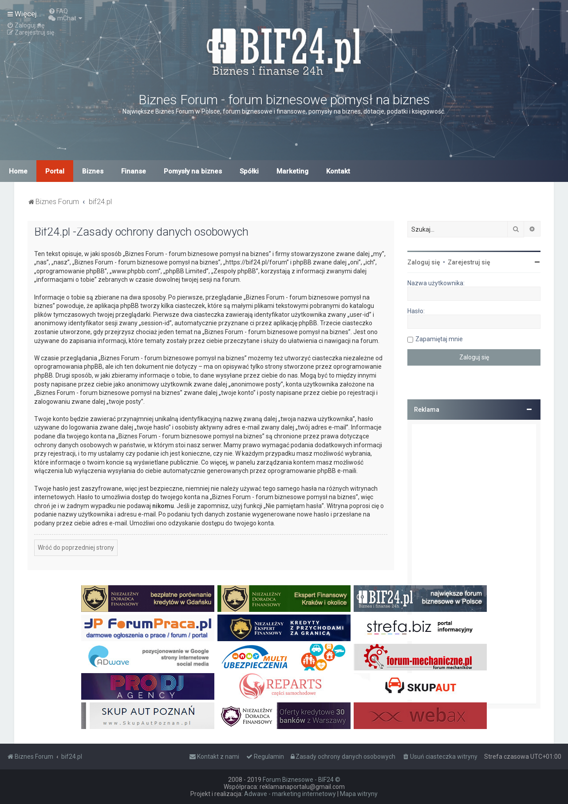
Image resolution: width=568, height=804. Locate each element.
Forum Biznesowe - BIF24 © (301, 779)
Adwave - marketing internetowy (290, 793)
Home (18, 171)
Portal (54, 171)
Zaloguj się (423, 262)
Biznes (92, 171)
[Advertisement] (473, 564)
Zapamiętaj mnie (439, 339)
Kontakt (338, 171)
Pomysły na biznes (193, 171)
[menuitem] (58, 11)
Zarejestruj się (469, 262)
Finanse (133, 171)
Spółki (249, 171)
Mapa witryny (359, 793)
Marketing (292, 171)
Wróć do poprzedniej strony (76, 547)
